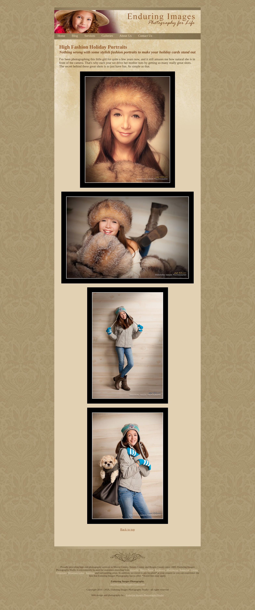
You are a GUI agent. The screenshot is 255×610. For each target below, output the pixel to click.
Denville (134, 569)
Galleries (107, 35)
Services (89, 35)
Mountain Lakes (76, 572)
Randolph (184, 569)
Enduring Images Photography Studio (145, 595)
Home (61, 35)
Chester (194, 569)
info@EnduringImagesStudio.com (127, 584)
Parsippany (61, 572)
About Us (125, 35)
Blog (75, 35)
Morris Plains (147, 569)
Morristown (172, 569)
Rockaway (160, 569)
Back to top (127, 529)
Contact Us (145, 35)
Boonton (90, 572)
